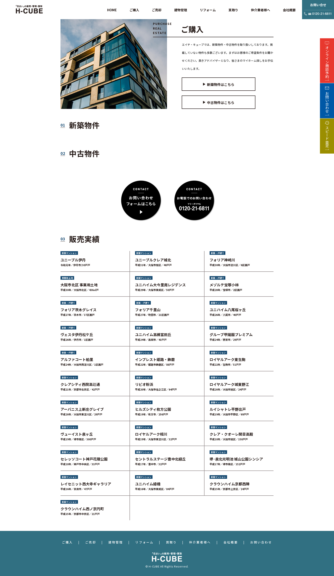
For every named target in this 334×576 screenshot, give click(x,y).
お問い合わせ (261, 542)
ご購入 (67, 542)
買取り (171, 542)
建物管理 (115, 542)
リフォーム (144, 542)
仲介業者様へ (200, 542)
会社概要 (230, 542)
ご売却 (90, 542)
